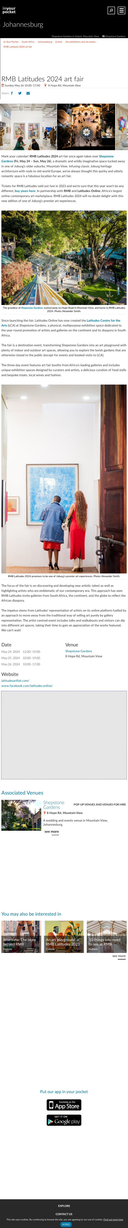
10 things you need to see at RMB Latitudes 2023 (104, 942)
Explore (64, 1206)
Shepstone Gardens (32, 308)
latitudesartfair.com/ (15, 680)
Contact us (64, 1214)
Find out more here (113, 1219)
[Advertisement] (78, 56)
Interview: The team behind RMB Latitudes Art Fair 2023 (19, 942)
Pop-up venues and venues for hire (100, 804)
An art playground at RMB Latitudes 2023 (63, 942)
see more (52, 831)
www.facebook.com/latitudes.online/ (27, 685)
